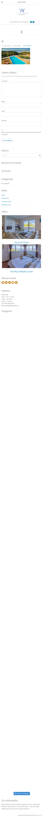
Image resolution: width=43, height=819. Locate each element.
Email (3, 111)
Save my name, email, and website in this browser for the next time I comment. (21, 133)
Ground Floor (21, 242)
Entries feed (5, 198)
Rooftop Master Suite (21, 271)
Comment (4, 81)
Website (4, 120)
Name (3, 101)
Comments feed (6, 201)
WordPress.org (6, 205)
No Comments (27, 45)
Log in (3, 195)
